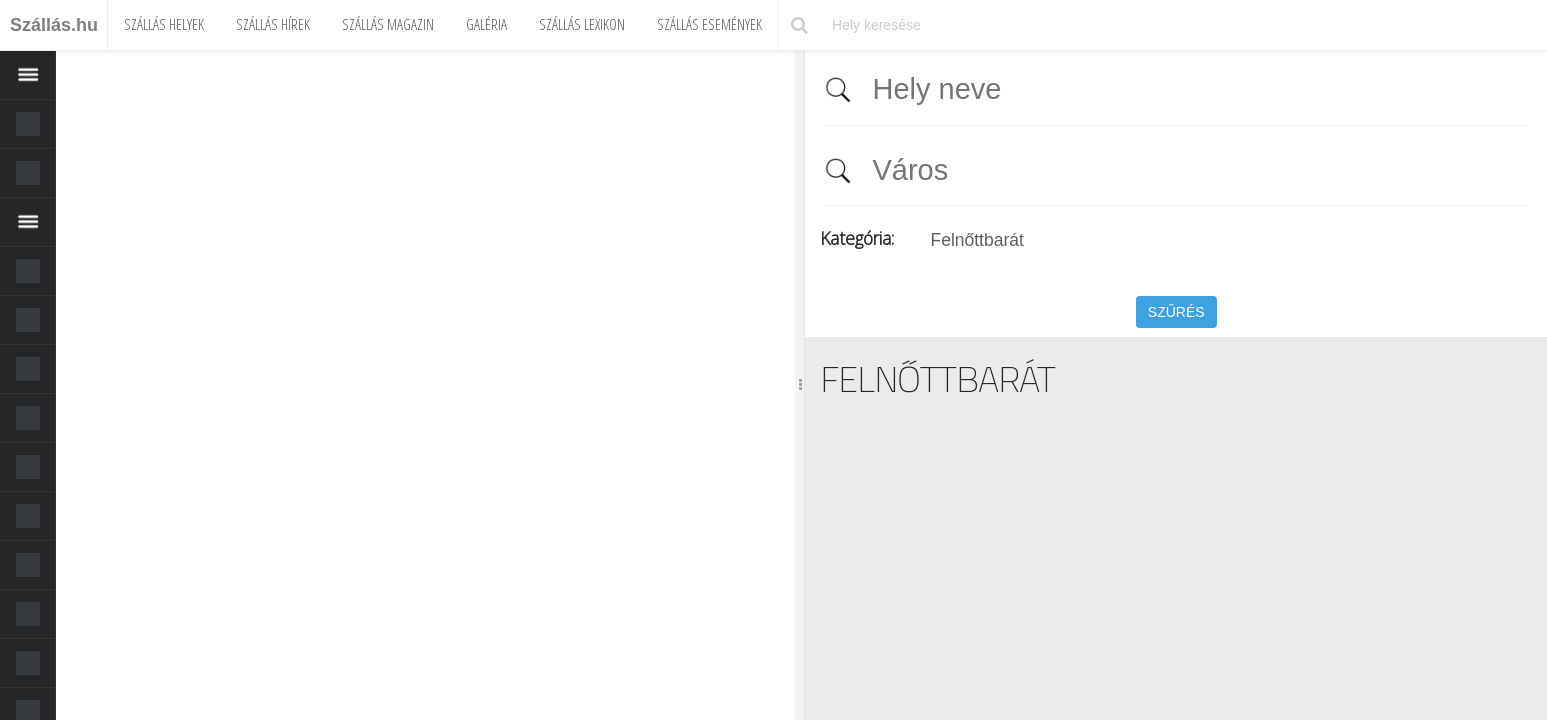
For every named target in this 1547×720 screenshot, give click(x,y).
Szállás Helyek (164, 24)
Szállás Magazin (388, 24)
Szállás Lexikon (582, 24)
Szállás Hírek (273, 24)
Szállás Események (709, 24)
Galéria (486, 24)
